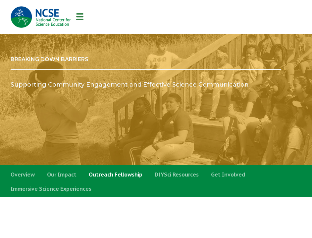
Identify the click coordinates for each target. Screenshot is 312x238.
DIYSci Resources (177, 174)
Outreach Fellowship (115, 174)
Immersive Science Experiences (51, 188)
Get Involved (228, 174)
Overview (23, 174)
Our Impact (62, 174)
